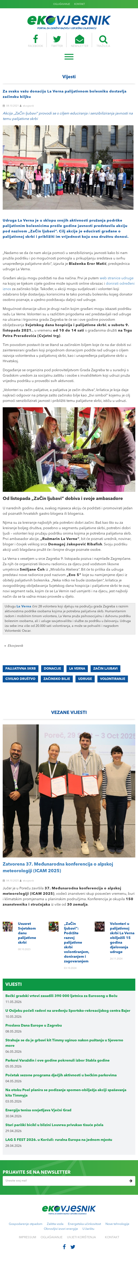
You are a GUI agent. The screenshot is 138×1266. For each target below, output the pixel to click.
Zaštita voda (55, 1224)
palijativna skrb (20, 668)
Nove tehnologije (117, 1224)
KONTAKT (79, 4)
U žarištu (88, 1228)
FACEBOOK (35, 41)
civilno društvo (20, 679)
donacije (52, 668)
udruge (85, 679)
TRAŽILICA (103, 41)
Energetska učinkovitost (84, 1224)
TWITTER (57, 41)
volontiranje (112, 679)
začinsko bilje (56, 679)
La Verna (77, 668)
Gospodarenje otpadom (25, 1224)
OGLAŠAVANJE (61, 4)
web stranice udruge (117, 278)
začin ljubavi (105, 668)
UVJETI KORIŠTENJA (81, 1237)
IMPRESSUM (27, 1237)
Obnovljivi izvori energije (61, 1228)
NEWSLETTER (79, 41)
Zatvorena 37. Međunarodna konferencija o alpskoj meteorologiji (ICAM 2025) (58, 868)
